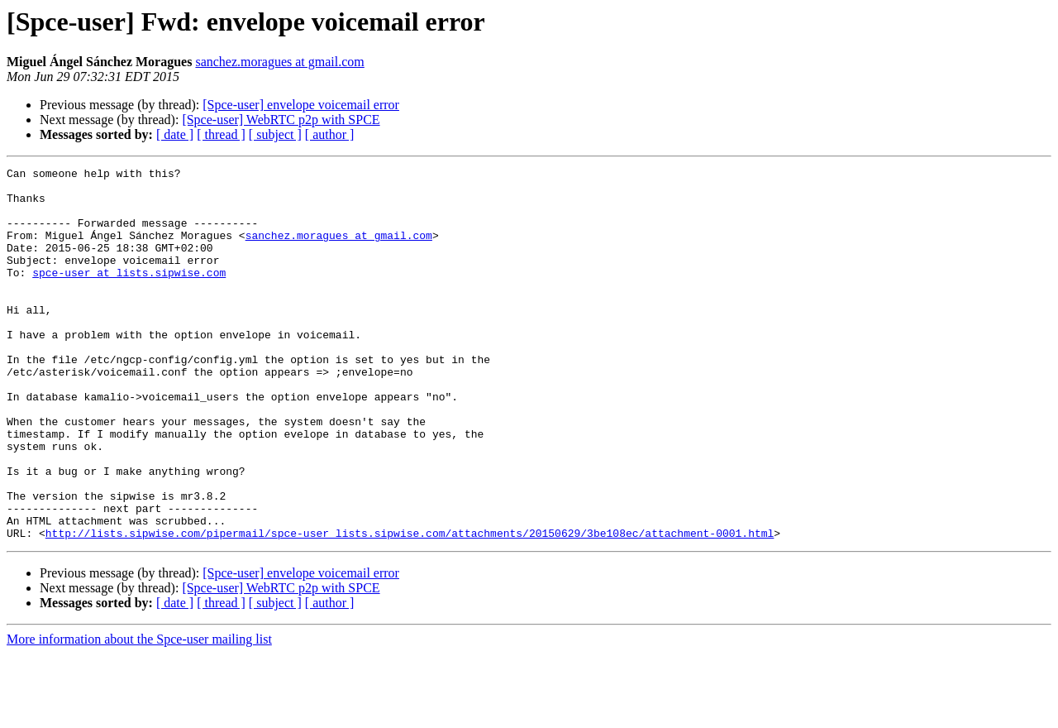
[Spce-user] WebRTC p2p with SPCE (280, 120)
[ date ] (174, 134)
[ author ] (330, 134)
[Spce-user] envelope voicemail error (301, 105)
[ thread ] (221, 134)
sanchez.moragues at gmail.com (279, 62)
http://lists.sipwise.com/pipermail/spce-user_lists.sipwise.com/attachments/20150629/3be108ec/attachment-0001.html (409, 607)
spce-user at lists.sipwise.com (129, 294)
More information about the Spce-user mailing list (139, 713)
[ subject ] (275, 134)
